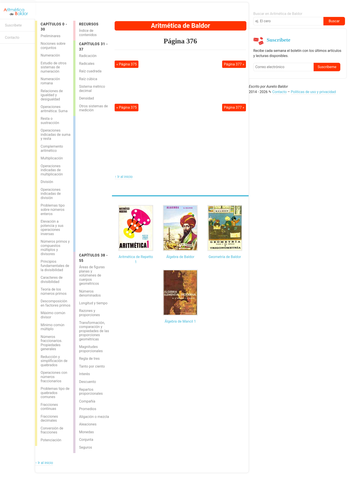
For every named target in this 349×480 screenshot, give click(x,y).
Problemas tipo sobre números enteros (53, 209)
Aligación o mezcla (94, 417)
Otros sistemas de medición (93, 108)
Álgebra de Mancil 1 (180, 321)
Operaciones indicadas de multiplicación (52, 170)
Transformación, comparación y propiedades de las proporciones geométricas (94, 331)
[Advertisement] (93, 183)
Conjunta (86, 439)
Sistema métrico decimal (92, 88)
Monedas (86, 432)
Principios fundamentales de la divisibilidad (55, 265)
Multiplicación (52, 158)
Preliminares (50, 36)
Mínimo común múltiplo (52, 327)
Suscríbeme (327, 67)
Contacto (12, 37)
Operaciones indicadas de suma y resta (55, 134)
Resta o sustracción (50, 120)
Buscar (334, 21)
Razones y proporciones (89, 313)
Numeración (50, 55)
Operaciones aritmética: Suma (54, 109)
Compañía (87, 401)
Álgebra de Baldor (180, 257)
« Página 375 (126, 64)
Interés (84, 374)
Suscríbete (13, 25)
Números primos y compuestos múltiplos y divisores (55, 247)
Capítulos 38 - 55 (93, 257)
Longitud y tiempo (93, 303)
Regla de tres (89, 358)
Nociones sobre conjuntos (53, 45)
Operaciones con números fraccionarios (54, 376)
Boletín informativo (5, 50)
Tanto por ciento (92, 366)
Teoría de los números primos (54, 291)
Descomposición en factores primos (55, 303)
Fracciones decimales (49, 418)
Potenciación (51, 440)
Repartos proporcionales (91, 391)
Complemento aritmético (52, 148)
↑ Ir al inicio (123, 177)
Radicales (86, 63)
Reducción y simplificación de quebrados (54, 361)
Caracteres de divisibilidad (52, 279)
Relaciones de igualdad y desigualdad (52, 95)
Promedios (87, 409)
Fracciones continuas (49, 407)
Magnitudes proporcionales (91, 349)
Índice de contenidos (88, 32)
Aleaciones (87, 424)
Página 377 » (234, 64)
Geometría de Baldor (225, 257)
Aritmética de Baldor (180, 25)
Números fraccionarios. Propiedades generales (51, 343)
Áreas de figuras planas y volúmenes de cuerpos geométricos (92, 275)
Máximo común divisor (53, 315)
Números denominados (90, 293)
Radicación (88, 56)
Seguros (85, 447)
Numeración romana (50, 81)
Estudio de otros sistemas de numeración (53, 67)
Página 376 (180, 41)
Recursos (89, 24)
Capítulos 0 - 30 (54, 26)
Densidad (86, 98)
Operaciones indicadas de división (51, 193)
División (47, 182)
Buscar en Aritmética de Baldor (277, 14)
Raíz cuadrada (90, 71)
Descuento (87, 382)
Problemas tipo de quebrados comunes (55, 392)
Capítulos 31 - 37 (93, 46)
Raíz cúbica (88, 79)
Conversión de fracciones (52, 430)
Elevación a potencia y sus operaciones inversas (52, 227)
